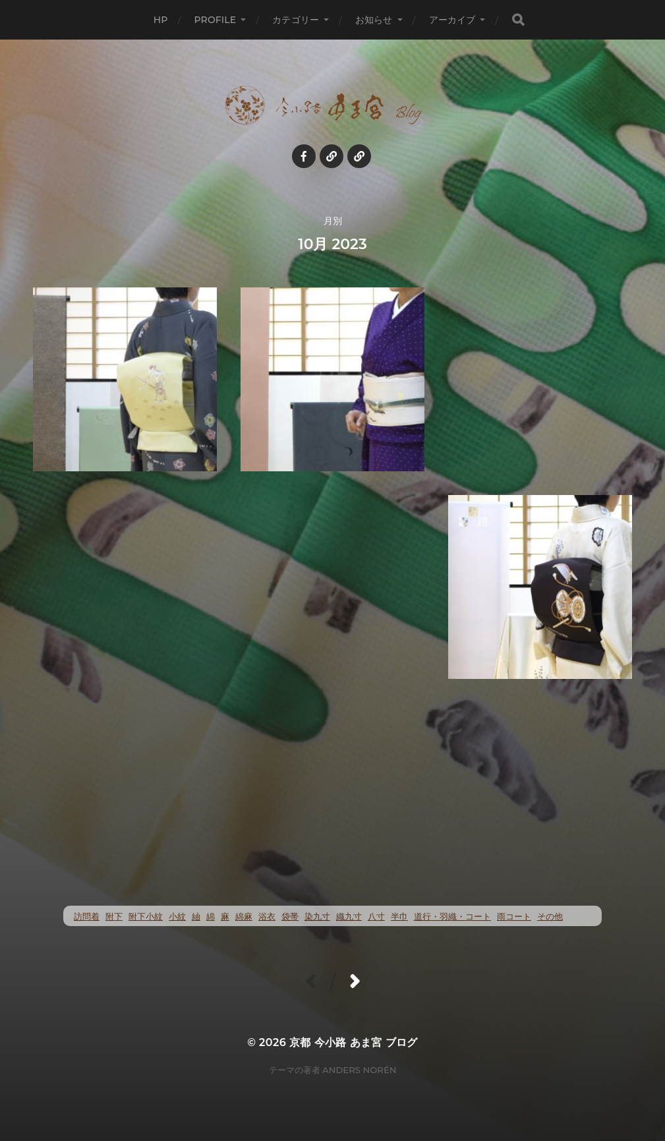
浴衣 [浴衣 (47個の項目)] (266, 917)
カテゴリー (295, 20)
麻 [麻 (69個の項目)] (225, 917)
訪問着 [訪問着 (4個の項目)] (87, 917)
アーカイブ (452, 20)
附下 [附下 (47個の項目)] (114, 917)
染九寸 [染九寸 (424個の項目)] (317, 917)
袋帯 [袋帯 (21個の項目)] (290, 917)
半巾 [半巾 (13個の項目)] (399, 917)
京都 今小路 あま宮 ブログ (353, 1042)
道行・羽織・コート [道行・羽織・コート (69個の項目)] (452, 917)
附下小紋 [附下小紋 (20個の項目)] (146, 917)
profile (215, 20)
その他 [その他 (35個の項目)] (550, 917)
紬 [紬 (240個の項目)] (196, 917)
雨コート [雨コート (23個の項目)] (514, 917)
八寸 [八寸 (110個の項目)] (376, 917)
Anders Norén (359, 1070)
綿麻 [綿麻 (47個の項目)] (243, 917)
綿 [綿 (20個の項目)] (210, 917)
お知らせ (374, 20)
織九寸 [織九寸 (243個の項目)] (349, 917)
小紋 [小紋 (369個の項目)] (177, 917)
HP (161, 20)
